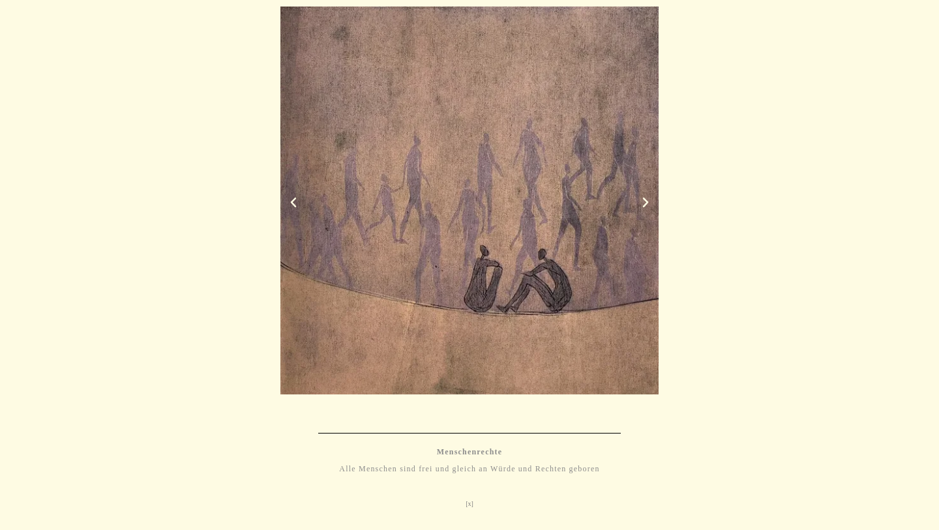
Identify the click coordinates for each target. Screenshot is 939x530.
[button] (293, 202)
